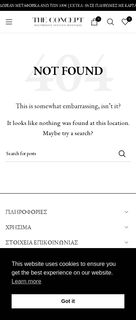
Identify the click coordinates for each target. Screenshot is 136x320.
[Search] (110, 22)
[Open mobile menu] (9, 22)
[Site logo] (58, 21)
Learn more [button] (26, 281)
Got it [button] (68, 301)
